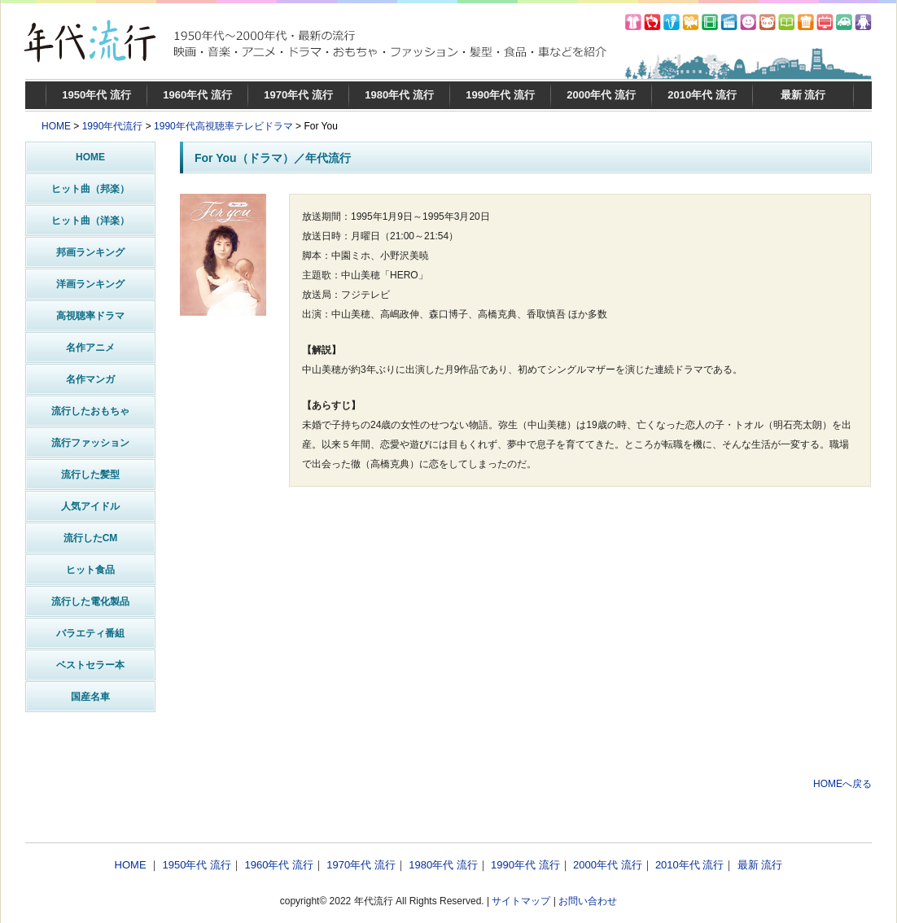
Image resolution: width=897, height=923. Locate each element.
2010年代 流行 (702, 95)
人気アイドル (90, 506)
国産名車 (90, 696)
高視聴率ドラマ (90, 316)
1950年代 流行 (96, 95)
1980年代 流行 (399, 95)
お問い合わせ (587, 901)
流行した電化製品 (90, 601)
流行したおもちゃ (90, 411)
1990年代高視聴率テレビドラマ (223, 126)
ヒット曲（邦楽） (90, 189)
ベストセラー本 (90, 665)
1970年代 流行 (298, 95)
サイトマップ (521, 901)
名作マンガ (90, 379)
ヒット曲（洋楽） (90, 220)
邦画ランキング (90, 252)
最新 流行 (803, 95)
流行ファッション (90, 442)
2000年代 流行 (601, 95)
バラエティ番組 (90, 633)
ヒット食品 (90, 569)
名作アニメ (90, 347)
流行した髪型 (90, 474)
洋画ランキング (90, 284)
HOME (56, 126)
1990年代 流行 (500, 95)
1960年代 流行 (197, 95)
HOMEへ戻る (842, 784)
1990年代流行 (112, 126)
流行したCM (90, 538)
